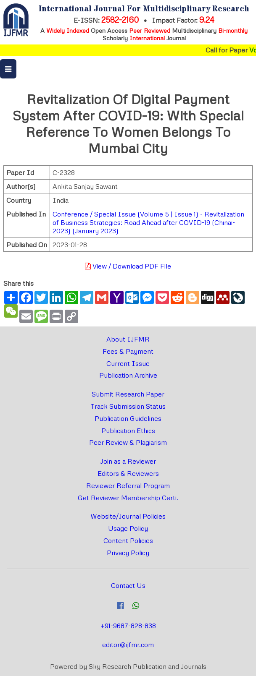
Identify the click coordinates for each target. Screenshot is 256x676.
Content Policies (128, 540)
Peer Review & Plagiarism (128, 442)
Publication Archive (128, 375)
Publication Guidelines (128, 418)
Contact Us (128, 585)
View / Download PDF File (128, 266)
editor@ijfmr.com (128, 644)
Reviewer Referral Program (128, 485)
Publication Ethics (128, 430)
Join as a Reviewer (128, 461)
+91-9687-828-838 (128, 625)
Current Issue (128, 363)
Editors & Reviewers (128, 473)
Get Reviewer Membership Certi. (128, 497)
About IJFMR (128, 339)
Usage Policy (128, 528)
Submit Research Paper (128, 394)
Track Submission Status (128, 406)
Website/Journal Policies (128, 516)
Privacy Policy (128, 552)
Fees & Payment (128, 351)
